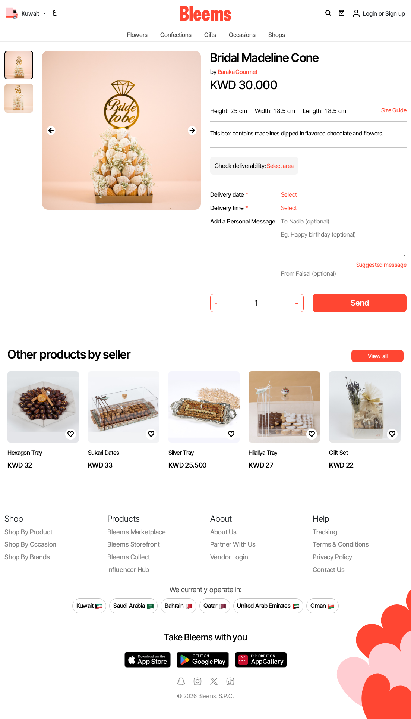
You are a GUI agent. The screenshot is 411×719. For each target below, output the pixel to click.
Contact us (328, 569)
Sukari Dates (103, 452)
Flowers (137, 34)
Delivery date (229, 194)
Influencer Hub (128, 569)
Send (360, 302)
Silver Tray (181, 452)
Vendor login (229, 557)
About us (223, 532)
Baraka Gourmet (237, 71)
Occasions (242, 34)
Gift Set (338, 452)
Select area (280, 165)
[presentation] (51, 130)
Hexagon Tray (24, 452)
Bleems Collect (129, 557)
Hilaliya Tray (263, 452)
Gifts (210, 34)
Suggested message (381, 264)
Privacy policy (332, 557)
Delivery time (229, 208)
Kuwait (89, 606)
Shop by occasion (30, 544)
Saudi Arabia (133, 606)
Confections (175, 34)
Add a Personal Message (242, 221)
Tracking (325, 532)
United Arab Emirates (268, 606)
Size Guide (394, 110)
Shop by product (28, 532)
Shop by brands (27, 557)
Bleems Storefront (133, 544)
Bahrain (179, 606)
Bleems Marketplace (136, 532)
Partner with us (233, 544)
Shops (276, 34)
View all (378, 356)
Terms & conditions (341, 544)
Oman (322, 606)
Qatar (214, 606)
